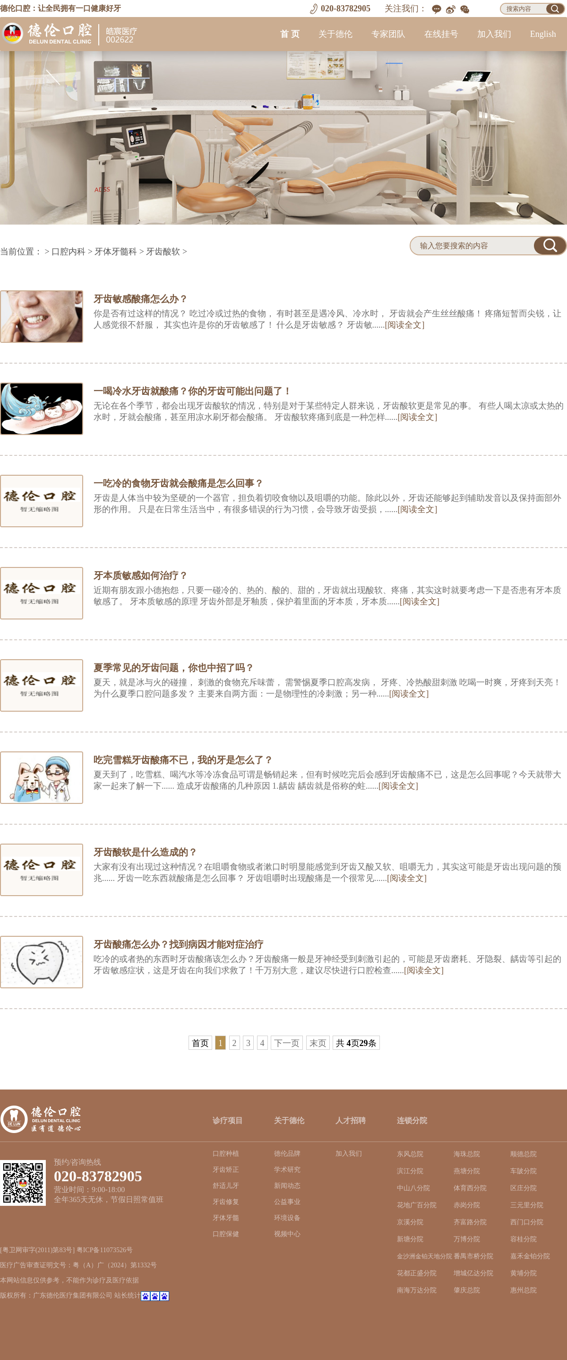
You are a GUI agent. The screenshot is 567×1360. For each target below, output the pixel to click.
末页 (317, 1043)
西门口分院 (526, 1222)
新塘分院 (410, 1239)
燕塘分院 (467, 1171)
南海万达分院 (417, 1290)
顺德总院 (523, 1154)
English (543, 34)
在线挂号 (441, 34)
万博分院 (467, 1239)
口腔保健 (226, 1234)
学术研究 (287, 1169)
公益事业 (287, 1201)
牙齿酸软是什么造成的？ (146, 852)
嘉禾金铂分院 (530, 1256)
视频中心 (287, 1234)
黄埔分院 (523, 1273)
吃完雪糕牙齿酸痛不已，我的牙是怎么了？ (183, 760)
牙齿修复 (226, 1201)
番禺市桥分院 (473, 1256)
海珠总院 (467, 1154)
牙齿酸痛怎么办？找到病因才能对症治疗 (179, 944)
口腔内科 (69, 251)
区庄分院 (523, 1188)
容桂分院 (523, 1239)
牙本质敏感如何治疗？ (141, 575)
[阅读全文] (405, 325)
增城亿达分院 (473, 1273)
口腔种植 (226, 1153)
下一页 (287, 1043)
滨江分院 (410, 1171)
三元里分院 (526, 1205)
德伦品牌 (287, 1153)
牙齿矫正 (226, 1169)
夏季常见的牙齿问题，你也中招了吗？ (174, 668)
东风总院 (410, 1154)
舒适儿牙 (226, 1185)
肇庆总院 (467, 1290)
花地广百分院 (417, 1205)
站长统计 (127, 1295)
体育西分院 (470, 1188)
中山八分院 (413, 1188)
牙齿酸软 (163, 251)
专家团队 (388, 34)
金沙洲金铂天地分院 (424, 1256)
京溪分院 (410, 1222)
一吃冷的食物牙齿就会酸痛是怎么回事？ (179, 483)
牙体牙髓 (226, 1217)
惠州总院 (523, 1290)
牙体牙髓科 (115, 251)
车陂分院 (523, 1171)
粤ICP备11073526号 (105, 1250)
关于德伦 (335, 34)
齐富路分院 (470, 1222)
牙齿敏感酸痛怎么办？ (141, 299)
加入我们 (494, 34)
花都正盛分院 (417, 1273)
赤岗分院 (467, 1205)
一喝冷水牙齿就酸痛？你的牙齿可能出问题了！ (193, 391)
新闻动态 (287, 1185)
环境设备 (287, 1217)
